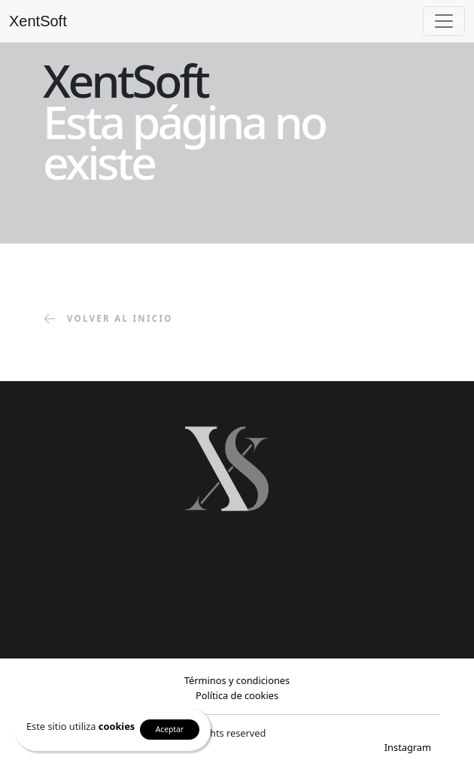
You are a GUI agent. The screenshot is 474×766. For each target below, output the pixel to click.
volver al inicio (108, 319)
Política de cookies (237, 695)
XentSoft (38, 21)
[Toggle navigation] (444, 21)
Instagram (407, 747)
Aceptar (170, 729)
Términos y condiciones (237, 680)
